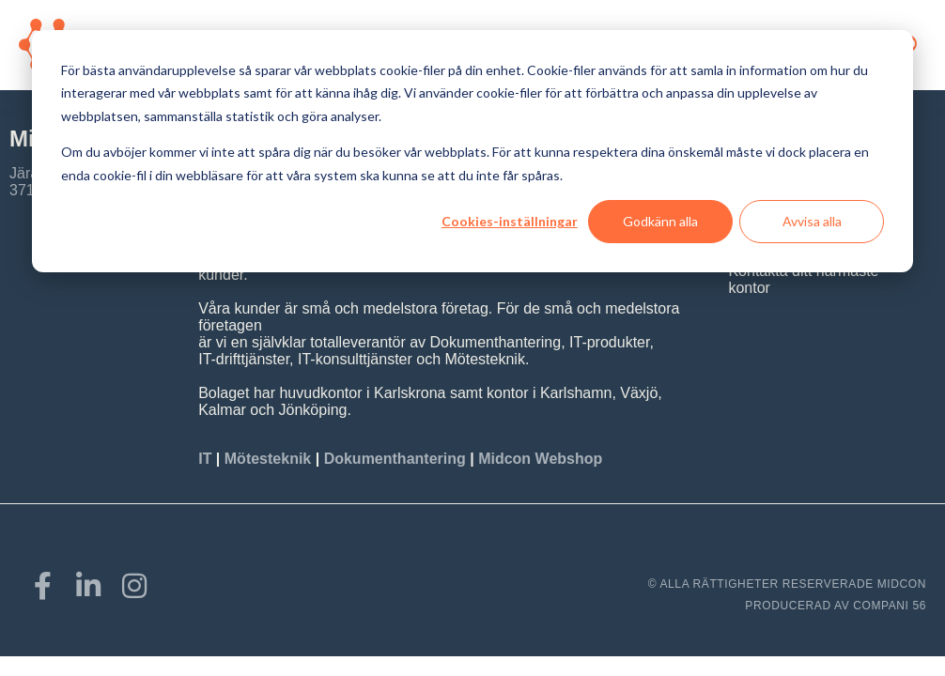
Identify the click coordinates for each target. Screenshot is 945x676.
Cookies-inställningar (510, 221)
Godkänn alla (660, 221)
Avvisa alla (812, 221)
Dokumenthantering (395, 459)
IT (207, 459)
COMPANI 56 (889, 605)
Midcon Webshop (540, 459)
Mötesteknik (268, 459)
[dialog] (472, 151)
